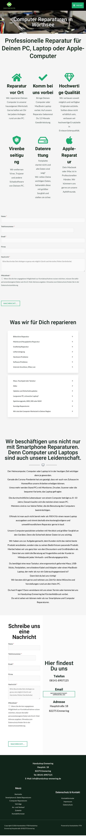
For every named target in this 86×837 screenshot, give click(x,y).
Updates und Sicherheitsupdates (25, 391)
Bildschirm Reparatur (21, 337)
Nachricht (5, 258)
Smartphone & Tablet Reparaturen (18, 799)
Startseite (18, 796)
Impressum (68, 803)
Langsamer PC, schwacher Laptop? (26, 396)
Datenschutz (68, 806)
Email (3, 237)
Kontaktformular (18, 815)
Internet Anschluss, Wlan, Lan (24, 368)
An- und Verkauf (18, 809)
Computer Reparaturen (18, 802)
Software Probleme (20, 362)
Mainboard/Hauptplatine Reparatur (27, 342)
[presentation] (17, 294)
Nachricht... (11, 304)
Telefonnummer (8, 227)
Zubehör (18, 812)
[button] (59, 695)
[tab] (43, 337)
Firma (3, 247)
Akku (15, 386)
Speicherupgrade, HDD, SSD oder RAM (28, 401)
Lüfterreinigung (19, 352)
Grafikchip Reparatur (21, 347)
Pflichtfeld (5, 276)
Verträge (18, 805)
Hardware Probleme (21, 357)
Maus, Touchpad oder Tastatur (25, 381)
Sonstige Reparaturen (21, 406)
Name (4, 216)
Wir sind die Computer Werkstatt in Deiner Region (33, 412)
